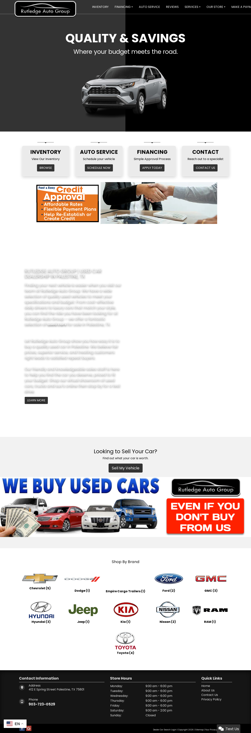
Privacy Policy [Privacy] (211, 699)
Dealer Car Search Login (164, 729)
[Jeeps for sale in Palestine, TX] (83, 612)
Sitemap (199, 729)
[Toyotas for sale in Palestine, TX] (125, 643)
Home (205, 686)
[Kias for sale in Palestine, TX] (125, 612)
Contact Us (209, 695)
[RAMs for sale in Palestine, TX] (210, 612)
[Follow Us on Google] (28, 728)
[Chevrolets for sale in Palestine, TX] (40, 581)
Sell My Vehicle (125, 468)
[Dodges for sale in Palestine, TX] (82, 581)
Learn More (36, 400)
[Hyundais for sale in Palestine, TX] (41, 612)
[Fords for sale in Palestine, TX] (168, 581)
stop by (95, 385)
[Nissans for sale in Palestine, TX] (167, 612)
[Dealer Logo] (45, 6)
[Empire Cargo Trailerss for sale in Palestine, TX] (125, 581)
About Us (208, 690)
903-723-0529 (42, 704)
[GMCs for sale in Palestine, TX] (211, 581)
